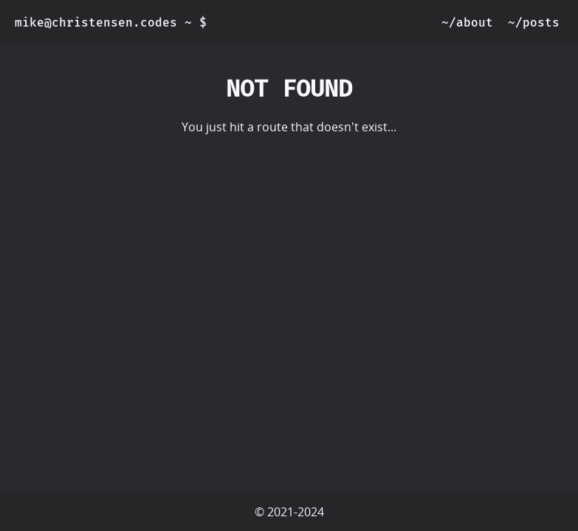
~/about (467, 22)
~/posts (534, 22)
